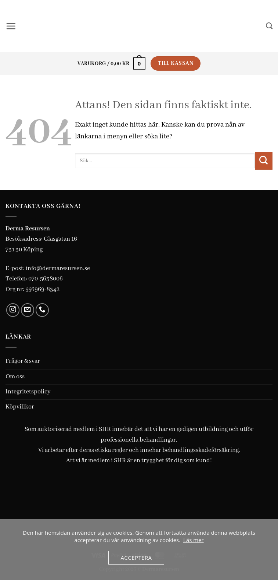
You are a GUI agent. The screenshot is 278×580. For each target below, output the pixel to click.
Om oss (15, 377)
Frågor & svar (23, 361)
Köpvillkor (20, 407)
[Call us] (42, 310)
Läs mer (193, 540)
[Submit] (263, 161)
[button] (11, 26)
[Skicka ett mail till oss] (28, 310)
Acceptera (136, 557)
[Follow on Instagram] (13, 310)
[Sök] (269, 26)
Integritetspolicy (28, 392)
